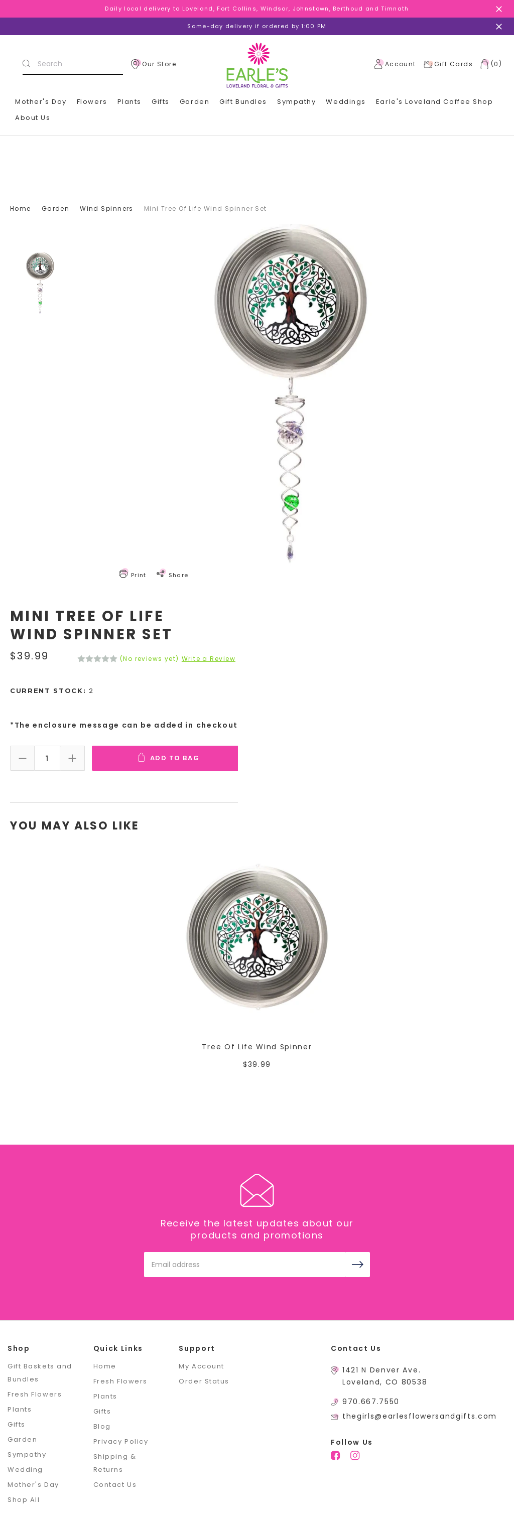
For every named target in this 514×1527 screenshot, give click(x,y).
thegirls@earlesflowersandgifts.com (419, 1416)
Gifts (17, 1424)
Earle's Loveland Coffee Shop (434, 101)
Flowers (92, 101)
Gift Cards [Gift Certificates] (448, 64)
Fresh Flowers (35, 1394)
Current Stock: (52, 691)
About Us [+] (32, 117)
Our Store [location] (153, 64)
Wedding (25, 1469)
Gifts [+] (161, 101)
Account (395, 64)
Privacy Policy (121, 1441)
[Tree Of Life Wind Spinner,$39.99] (257, 937)
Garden (22, 1439)
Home (104, 1366)
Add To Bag (169, 758)
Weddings (345, 101)
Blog (102, 1426)
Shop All (24, 1499)
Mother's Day (41, 101)
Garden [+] (194, 101)
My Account (201, 1366)
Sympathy (296, 101)
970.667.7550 (371, 1402)
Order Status (204, 1381)
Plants (129, 101)
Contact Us (115, 1484)
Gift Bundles (243, 101)
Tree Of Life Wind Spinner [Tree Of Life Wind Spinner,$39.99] (257, 1047)
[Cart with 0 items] (488, 64)
